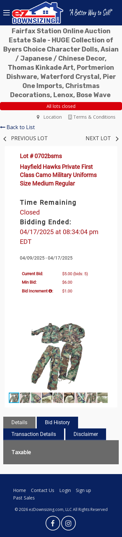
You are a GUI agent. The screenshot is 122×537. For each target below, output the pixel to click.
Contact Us (42, 490)
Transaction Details (33, 434)
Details (19, 422)
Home (19, 490)
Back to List (17, 127)
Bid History (57, 422)
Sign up (83, 490)
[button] (106, 326)
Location (49, 117)
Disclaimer (86, 434)
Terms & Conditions (91, 117)
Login (65, 490)
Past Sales (24, 498)
